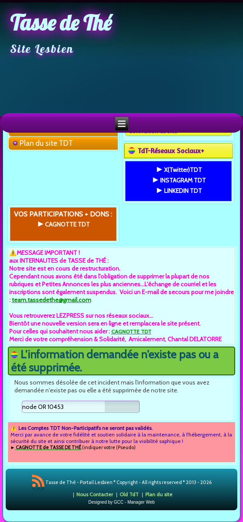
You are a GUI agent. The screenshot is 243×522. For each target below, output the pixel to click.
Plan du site (158, 494)
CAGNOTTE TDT (131, 331)
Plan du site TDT (46, 143)
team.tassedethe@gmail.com (51, 300)
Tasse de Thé (61, 23)
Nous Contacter (94, 494)
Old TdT (129, 494)
